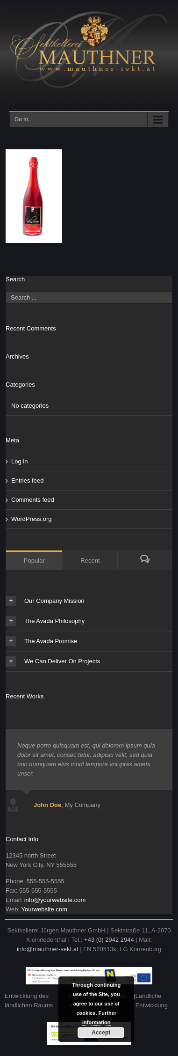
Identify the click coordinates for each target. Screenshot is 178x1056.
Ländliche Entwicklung (151, 1000)
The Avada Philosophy (45, 621)
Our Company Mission (45, 601)
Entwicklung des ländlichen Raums (29, 1000)
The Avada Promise (41, 641)
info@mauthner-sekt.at (47, 949)
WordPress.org (31, 518)
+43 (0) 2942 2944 (109, 939)
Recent (90, 560)
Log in (19, 461)
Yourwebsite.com (44, 909)
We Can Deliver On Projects (53, 661)
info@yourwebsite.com (55, 899)
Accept (101, 1032)
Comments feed (32, 499)
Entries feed (27, 480)
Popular (34, 560)
